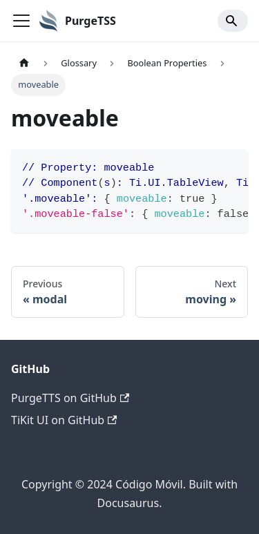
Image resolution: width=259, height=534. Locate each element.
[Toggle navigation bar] (21, 20)
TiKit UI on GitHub (64, 420)
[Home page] (24, 63)
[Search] (233, 21)
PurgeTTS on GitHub (70, 398)
